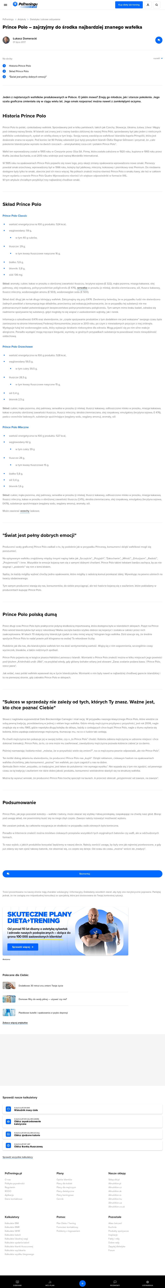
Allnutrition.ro (114, 1195)
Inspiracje (113, 1235)
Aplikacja (9, 1195)
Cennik (60, 1199)
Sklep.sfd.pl (114, 1179)
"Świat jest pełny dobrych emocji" (28, 76)
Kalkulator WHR (12, 1231)
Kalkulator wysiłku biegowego (19, 1254)
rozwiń (156, 58)
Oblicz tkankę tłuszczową (32, 1145)
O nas (8, 1179)
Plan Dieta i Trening (66, 1223)
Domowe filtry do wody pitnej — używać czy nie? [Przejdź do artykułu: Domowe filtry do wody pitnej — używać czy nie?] (43, 999)
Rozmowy (115, 1285)
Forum (111, 1250)
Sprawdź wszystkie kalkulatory (18, 1157)
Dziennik (17, 1285)
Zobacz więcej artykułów (15, 1022)
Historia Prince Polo (20, 65)
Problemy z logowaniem (68, 1231)
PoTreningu (8, 19)
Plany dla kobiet (64, 1183)
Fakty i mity (114, 1238)
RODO (8, 1191)
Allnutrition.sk (114, 1191)
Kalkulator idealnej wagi (16, 1238)
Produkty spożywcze (118, 1231)
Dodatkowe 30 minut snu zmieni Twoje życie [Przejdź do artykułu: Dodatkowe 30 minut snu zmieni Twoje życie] (41, 986)
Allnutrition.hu (115, 1199)
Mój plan (49, 1285)
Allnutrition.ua (115, 1202)
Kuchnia (112, 1227)
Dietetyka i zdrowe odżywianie (45, 19)
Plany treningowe (65, 1195)
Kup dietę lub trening (129, 4)
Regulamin (10, 1187)
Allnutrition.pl (114, 1183)
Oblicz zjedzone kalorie (32, 1134)
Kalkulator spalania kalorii (17, 1242)
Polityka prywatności (15, 1183)
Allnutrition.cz (115, 1187)
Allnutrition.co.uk (116, 1206)
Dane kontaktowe (13, 1199)
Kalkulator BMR (12, 1227)
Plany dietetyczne (65, 1191)
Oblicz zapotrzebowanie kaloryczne (32, 1122)
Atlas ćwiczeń (115, 1223)
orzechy (24, 511)
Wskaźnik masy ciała (32, 1109)
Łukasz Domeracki (25, 38)
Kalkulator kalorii (13, 1235)
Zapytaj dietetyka (116, 1246)
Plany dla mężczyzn (66, 1187)
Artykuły (22, 19)
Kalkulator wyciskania (15, 1250)
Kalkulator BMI (12, 1223)
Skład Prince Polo (19, 71)
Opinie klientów (64, 1179)
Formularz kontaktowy (67, 1227)
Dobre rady (113, 1242)
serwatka (82, 287)
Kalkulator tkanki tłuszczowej (19, 1246)
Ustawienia (147, 1285)
